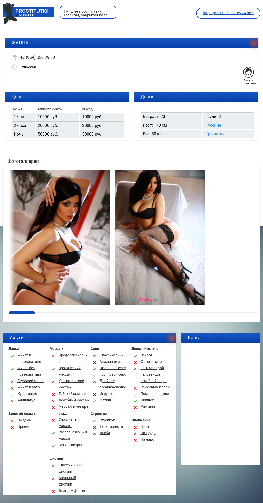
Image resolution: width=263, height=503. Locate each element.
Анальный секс (112, 361)
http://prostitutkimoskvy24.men (228, 13)
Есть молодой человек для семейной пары (153, 374)
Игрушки (107, 394)
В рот (144, 426)
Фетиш (105, 400)
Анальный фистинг (67, 481)
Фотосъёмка (151, 361)
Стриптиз (108, 420)
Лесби (105, 433)
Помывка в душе (154, 394)
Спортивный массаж (69, 422)
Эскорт (146, 355)
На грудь (147, 433)
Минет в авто (28, 387)
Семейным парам (155, 387)
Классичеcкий (112, 355)
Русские (213, 125)
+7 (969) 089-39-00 (37, 57)
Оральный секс (113, 368)
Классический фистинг (70, 468)
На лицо (147, 439)
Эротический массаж (70, 371)
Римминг (148, 406)
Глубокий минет (30, 381)
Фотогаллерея (23, 161)
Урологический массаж (71, 384)
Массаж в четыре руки (73, 409)
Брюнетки (215, 133)
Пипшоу (147, 400)
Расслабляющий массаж (73, 435)
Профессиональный (74, 358)
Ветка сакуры (70, 445)
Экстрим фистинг (73, 491)
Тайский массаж (72, 394)
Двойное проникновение (113, 384)
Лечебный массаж (74, 400)
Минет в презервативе (29, 358)
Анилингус (26, 400)
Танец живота (111, 426)
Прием (23, 426)
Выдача (24, 420)
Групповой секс (113, 374)
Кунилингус (27, 394)
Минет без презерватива (29, 371)
